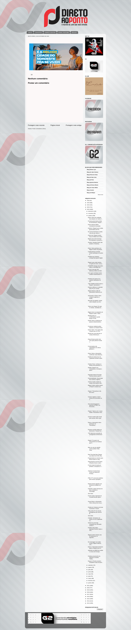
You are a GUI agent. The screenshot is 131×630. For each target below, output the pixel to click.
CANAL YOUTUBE (63, 32)
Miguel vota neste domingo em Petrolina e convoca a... (95, 239)
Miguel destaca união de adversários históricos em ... (95, 292)
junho (89, 571)
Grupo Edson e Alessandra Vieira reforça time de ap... (95, 502)
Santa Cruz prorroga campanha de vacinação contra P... (94, 524)
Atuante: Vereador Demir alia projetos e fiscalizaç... (95, 243)
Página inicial (55, 125)
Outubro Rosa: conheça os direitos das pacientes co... (95, 364)
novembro (91, 213)
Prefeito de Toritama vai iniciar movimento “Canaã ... (95, 508)
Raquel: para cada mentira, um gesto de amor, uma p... (95, 263)
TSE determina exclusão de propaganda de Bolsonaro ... (95, 435)
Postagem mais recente (36, 125)
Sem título (90, 493)
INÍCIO (30, 32)
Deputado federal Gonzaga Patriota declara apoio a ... (95, 375)
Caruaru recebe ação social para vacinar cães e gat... (95, 417)
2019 (88, 590)
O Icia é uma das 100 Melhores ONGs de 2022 (95, 270)
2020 (88, 587)
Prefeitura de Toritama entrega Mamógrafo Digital (95, 257)
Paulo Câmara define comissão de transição (94, 225)
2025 (88, 202)
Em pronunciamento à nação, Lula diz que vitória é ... (95, 232)
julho (89, 569)
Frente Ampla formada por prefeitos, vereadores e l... (95, 466)
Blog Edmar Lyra (91, 169)
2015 (88, 598)
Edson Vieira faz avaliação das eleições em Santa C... (95, 218)
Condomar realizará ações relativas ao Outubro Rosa (95, 327)
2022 (88, 209)
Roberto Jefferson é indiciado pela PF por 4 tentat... (95, 288)
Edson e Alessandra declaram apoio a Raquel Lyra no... (95, 547)
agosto (90, 567)
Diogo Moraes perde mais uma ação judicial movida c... (95, 340)
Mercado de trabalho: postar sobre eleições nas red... (95, 301)
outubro (90, 215)
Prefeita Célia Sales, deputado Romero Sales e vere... (95, 529)
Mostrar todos (100, 194)
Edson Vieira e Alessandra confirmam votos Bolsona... (95, 354)
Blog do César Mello (92, 187)
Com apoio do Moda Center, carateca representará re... (95, 273)
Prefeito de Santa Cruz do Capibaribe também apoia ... (95, 358)
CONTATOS (38, 32)
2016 (88, 596)
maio (89, 574)
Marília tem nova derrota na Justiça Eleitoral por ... (95, 334)
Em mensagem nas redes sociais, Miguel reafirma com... (94, 543)
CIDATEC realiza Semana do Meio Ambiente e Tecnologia (95, 490)
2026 (88, 200)
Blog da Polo (90, 179)
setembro (90, 565)
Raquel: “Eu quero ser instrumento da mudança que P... (95, 442)
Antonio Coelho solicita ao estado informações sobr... (95, 382)
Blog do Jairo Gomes (92, 172)
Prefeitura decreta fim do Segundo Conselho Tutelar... (94, 557)
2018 (88, 592)
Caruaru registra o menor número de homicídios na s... (95, 398)
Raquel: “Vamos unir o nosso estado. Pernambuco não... (95, 411)
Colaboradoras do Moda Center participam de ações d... (95, 253)
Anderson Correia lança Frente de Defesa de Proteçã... (94, 472)
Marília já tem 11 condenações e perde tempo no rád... (94, 317)
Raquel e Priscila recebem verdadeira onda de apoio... (95, 561)
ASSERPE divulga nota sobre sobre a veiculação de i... (95, 266)
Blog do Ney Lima (91, 177)
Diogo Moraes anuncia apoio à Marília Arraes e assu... (95, 462)
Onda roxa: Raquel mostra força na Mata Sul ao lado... (95, 236)
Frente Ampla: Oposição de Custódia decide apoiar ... (95, 496)
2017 (88, 594)
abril (89, 576)
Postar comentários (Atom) (39, 128)
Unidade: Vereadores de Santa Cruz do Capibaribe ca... (95, 519)
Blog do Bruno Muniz (92, 185)
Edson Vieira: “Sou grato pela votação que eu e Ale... (95, 330)
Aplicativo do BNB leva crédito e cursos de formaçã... (95, 551)
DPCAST (74, 32)
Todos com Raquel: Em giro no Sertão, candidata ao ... (95, 307)
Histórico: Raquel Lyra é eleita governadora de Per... (95, 229)
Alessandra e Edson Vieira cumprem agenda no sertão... (94, 297)
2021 (88, 585)
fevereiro (90, 580)
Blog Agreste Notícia (92, 182)
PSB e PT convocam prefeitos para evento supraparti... (95, 478)
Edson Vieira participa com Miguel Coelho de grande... (95, 249)
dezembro (91, 211)
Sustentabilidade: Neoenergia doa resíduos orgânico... (95, 379)
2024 (88, 205)
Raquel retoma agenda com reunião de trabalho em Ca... (95, 485)
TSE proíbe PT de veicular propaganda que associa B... (95, 512)
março (90, 578)
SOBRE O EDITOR (50, 32)
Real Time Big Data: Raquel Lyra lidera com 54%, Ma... (95, 455)
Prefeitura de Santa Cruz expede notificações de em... (94, 280)
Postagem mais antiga (73, 125)
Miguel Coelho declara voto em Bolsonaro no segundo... (95, 536)
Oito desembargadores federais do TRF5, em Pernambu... (94, 405)
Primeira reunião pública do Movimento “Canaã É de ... (95, 430)
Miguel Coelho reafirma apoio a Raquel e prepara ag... (95, 386)
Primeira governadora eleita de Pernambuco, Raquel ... (95, 221)
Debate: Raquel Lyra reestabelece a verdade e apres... (95, 369)
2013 (88, 603)
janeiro (90, 582)
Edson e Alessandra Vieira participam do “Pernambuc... (94, 424)
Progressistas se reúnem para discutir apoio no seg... (95, 458)
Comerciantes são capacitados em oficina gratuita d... (94, 348)
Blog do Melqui (91, 192)
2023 (88, 207)
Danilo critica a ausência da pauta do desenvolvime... (95, 321)
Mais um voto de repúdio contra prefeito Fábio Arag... (94, 449)
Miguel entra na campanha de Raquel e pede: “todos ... (95, 312)
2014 (88, 601)
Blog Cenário (90, 190)
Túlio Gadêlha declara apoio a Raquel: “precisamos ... (95, 284)
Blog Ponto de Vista (92, 174)
